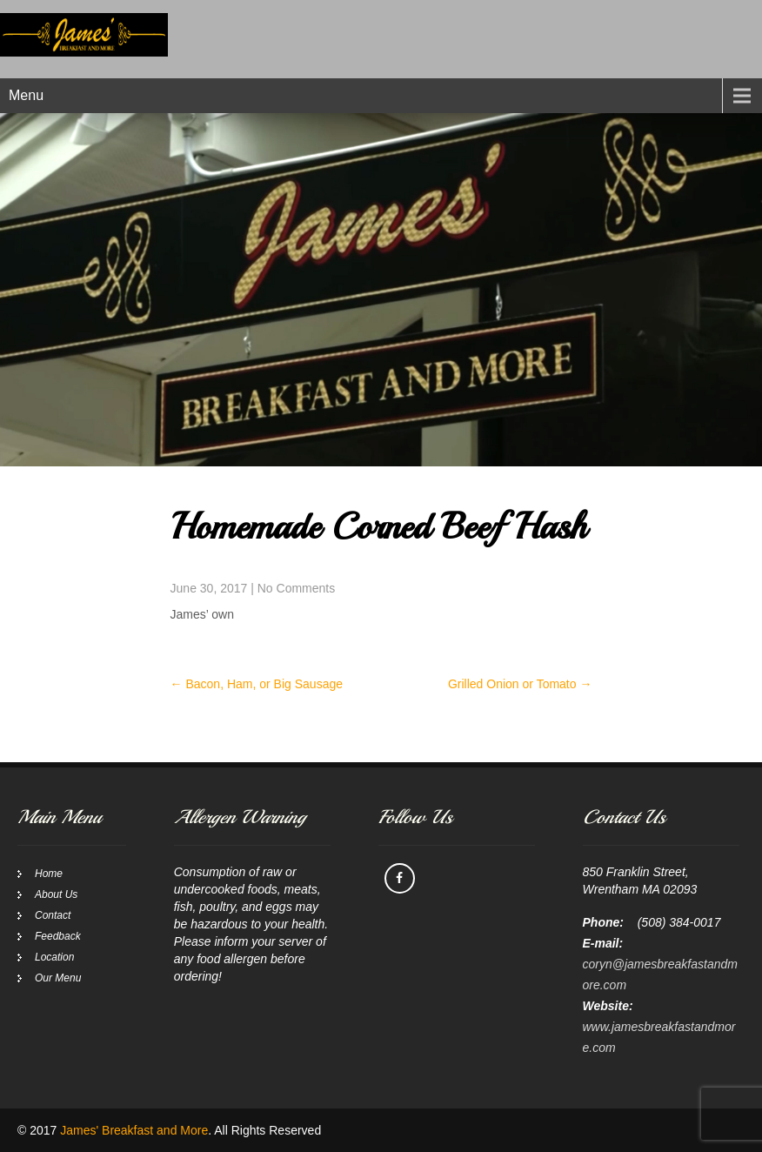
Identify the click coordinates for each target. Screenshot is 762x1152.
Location (54, 957)
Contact (52, 915)
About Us (56, 894)
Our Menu (58, 978)
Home (49, 873)
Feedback (58, 936)
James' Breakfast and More (134, 1130)
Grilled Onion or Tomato (520, 684)
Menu (26, 95)
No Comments (296, 588)
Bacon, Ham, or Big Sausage (256, 684)
